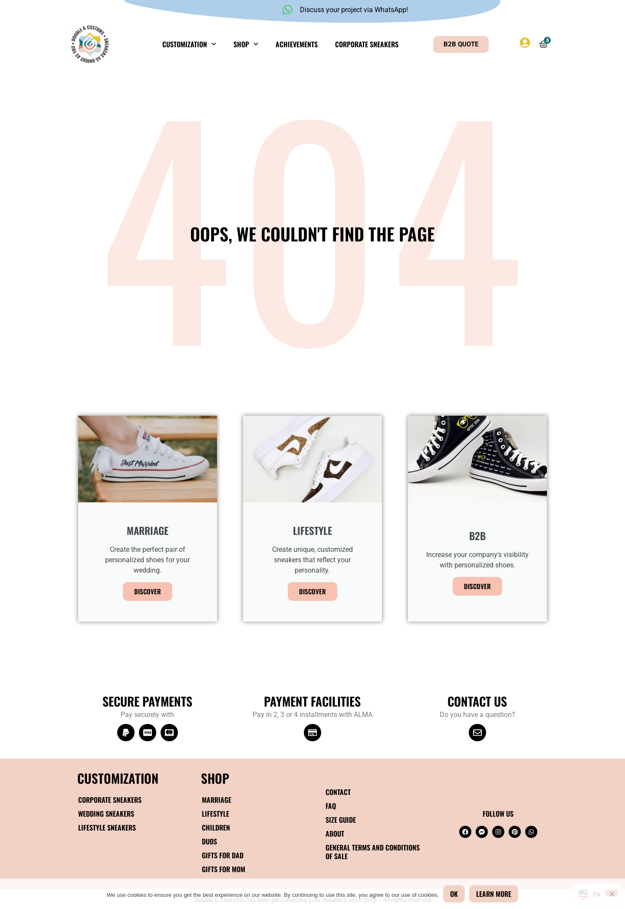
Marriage (216, 800)
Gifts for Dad (222, 855)
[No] (611, 892)
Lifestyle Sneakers (107, 827)
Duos (209, 841)
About (335, 833)
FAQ (331, 806)
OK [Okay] (454, 894)
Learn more (493, 894)
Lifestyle (215, 813)
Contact (338, 792)
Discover (147, 591)
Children (216, 827)
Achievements (297, 44)
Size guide (341, 820)
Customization (189, 44)
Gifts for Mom (223, 869)
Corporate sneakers (366, 44)
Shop (246, 44)
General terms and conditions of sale (373, 851)
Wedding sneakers (106, 813)
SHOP (215, 778)
